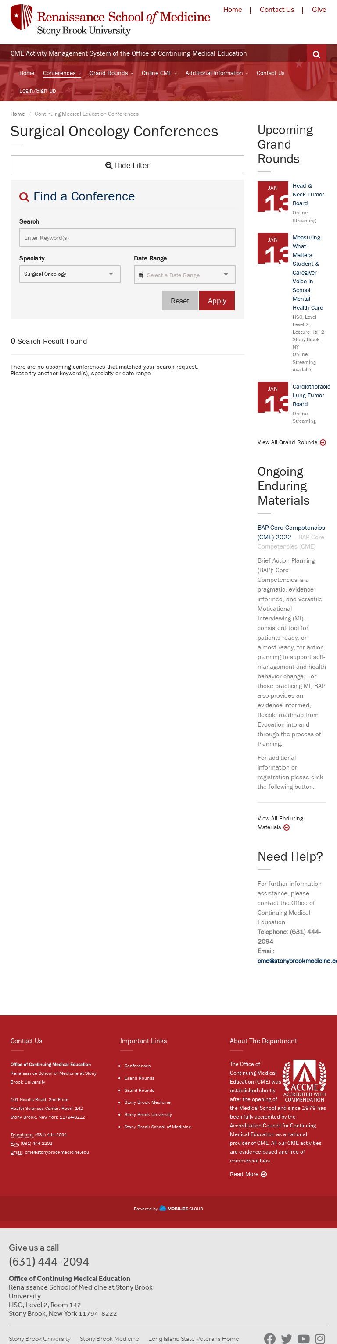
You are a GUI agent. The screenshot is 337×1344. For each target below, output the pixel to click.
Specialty (31, 258)
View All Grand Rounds (288, 442)
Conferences (59, 73)
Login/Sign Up (37, 90)
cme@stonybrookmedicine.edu (57, 1152)
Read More (244, 1174)
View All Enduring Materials (280, 822)
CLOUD (181, 1208)
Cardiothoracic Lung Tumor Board (311, 395)
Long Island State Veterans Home (193, 1339)
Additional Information (214, 73)
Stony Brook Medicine (148, 1102)
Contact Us (277, 9)
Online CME (157, 73)
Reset (180, 301)
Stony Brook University (148, 1114)
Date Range (150, 258)
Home (232, 9)
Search (29, 221)
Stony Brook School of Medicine (158, 1126)
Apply (217, 301)
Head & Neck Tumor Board (308, 194)
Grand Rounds (109, 73)
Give (319, 9)
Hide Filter (127, 165)
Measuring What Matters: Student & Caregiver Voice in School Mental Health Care (308, 272)
